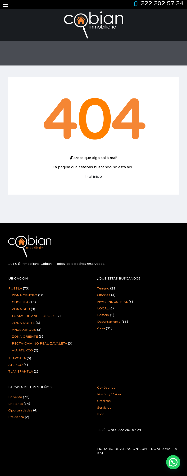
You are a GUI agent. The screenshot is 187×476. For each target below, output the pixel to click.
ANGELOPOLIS (24, 330)
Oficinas (103, 295)
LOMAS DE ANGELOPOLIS (33, 316)
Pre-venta (16, 417)
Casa (101, 328)
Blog (101, 414)
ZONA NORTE (23, 323)
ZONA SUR (21, 309)
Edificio (103, 315)
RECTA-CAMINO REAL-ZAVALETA (39, 343)
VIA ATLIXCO (22, 350)
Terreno (103, 288)
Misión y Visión (109, 394)
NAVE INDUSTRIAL (112, 302)
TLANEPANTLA (20, 371)
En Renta (15, 404)
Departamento (109, 322)
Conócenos (106, 388)
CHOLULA (20, 302)
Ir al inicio (93, 176)
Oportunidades (20, 410)
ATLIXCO (15, 365)
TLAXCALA (17, 358)
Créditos (104, 401)
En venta (15, 397)
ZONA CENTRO (24, 295)
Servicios (104, 408)
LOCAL (103, 308)
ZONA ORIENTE (25, 337)
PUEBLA (15, 288)
